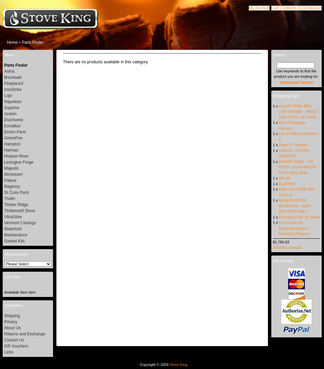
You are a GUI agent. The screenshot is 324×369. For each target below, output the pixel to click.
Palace (10, 180)
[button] (288, 8)
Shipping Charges (287, 247)
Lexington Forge (19, 162)
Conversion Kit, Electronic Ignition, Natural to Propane (294, 228)
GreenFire (13, 138)
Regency (12, 186)
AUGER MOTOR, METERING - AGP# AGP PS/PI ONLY (296, 205)
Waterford (13, 229)
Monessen (13, 174)
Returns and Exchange (24, 334)
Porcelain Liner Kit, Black (299, 217)
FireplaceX (14, 83)
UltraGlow (13, 216)
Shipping (12, 315)
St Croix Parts (16, 192)
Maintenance (16, 235)
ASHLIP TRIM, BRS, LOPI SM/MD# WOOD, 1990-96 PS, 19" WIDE (299, 111)
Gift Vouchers (16, 346)
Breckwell (12, 77)
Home (12, 42)
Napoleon (12, 101)
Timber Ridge (16, 204)
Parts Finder (33, 42)
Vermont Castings (20, 223)
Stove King (178, 365)
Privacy (10, 322)
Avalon (10, 113)
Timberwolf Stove (19, 210)
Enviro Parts (15, 132)
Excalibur (12, 126)
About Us (12, 328)
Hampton (12, 144)
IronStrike (12, 89)
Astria (9, 71)
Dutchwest (13, 120)
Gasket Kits (14, 241)
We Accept (283, 261)
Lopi (8, 95)
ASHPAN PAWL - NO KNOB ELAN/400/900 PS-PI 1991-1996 (297, 167)
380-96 (284, 178)
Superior (11, 107)
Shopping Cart (286, 96)
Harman (11, 150)
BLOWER (287, 184)
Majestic (11, 168)
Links (9, 352)
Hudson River (16, 156)
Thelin (9, 198)
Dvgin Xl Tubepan (293, 145)
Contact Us (14, 340)
